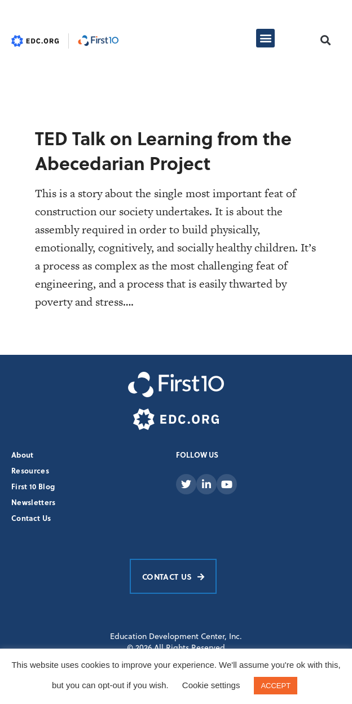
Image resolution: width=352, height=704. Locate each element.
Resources (30, 470)
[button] (265, 38)
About (22, 454)
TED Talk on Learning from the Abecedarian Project (163, 150)
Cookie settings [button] (211, 685)
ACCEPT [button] (276, 685)
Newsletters (33, 502)
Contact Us (31, 517)
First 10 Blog (33, 486)
